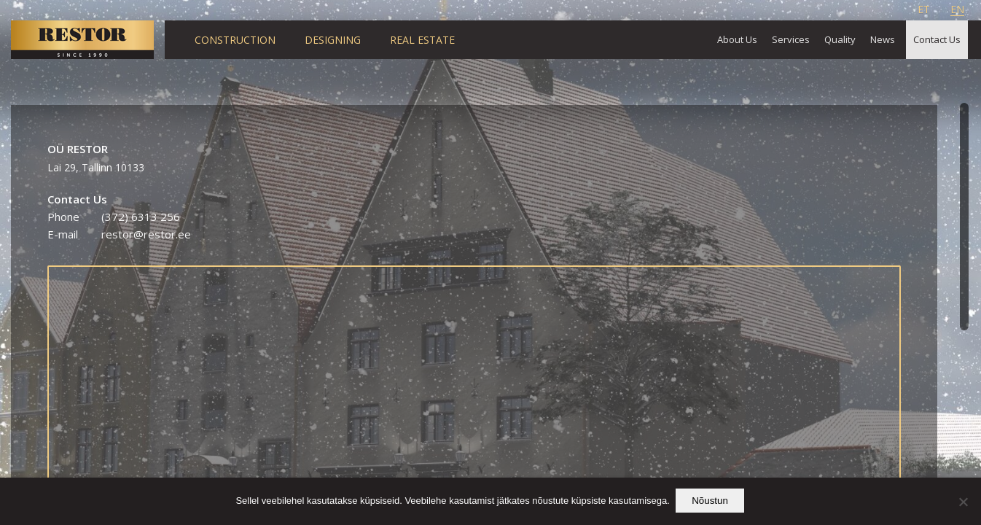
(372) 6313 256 (140, 216)
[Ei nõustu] (962, 502)
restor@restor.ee (146, 234)
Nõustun (711, 502)
